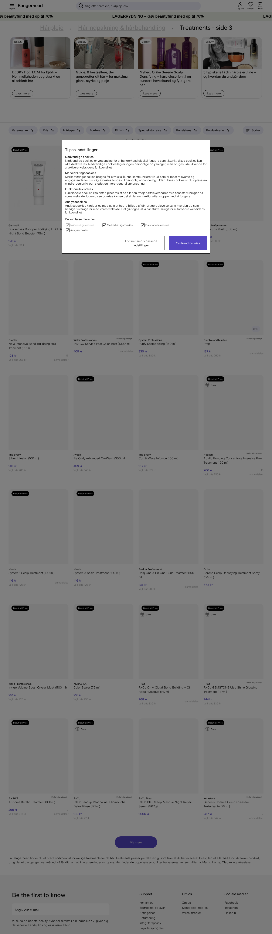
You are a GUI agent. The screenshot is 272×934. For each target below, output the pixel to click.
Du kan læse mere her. (80, 219)
